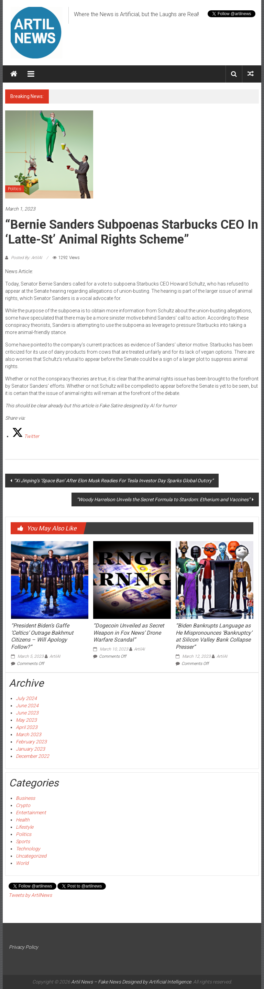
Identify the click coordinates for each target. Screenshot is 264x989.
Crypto (23, 805)
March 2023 (28, 734)
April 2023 (26, 727)
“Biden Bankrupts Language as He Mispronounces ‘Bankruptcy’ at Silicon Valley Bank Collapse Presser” (214, 636)
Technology (28, 848)
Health (23, 820)
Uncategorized (31, 856)
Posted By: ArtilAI (26, 257)
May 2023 (26, 720)
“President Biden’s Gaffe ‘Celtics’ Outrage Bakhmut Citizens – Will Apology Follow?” (42, 636)
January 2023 (30, 749)
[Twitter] (25, 436)
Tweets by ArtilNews (30, 895)
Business (25, 798)
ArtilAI (55, 656)
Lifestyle (24, 827)
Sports (23, 841)
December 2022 (32, 756)
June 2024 (27, 705)
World (22, 863)
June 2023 (27, 713)
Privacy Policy (23, 947)
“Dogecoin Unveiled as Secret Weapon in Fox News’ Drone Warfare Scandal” (128, 632)
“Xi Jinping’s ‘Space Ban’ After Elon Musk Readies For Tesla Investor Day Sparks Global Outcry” (113, 480)
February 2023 (31, 741)
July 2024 (26, 698)
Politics (14, 188)
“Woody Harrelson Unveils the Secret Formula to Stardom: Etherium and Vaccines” (163, 499)
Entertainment (31, 812)
